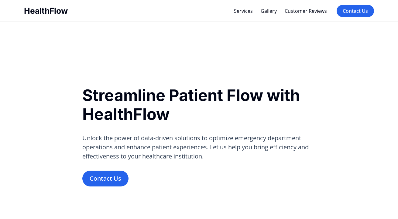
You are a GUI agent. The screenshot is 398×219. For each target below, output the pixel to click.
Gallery (269, 11)
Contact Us (355, 11)
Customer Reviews (306, 11)
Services (243, 11)
